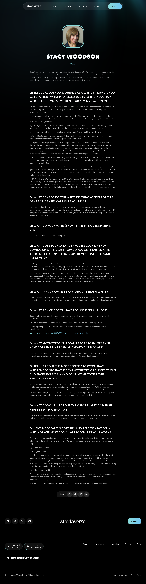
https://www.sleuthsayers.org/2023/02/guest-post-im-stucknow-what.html (60, 333)
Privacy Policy (135, 575)
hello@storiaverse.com (22, 558)
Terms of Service (120, 575)
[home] (34, 6)
